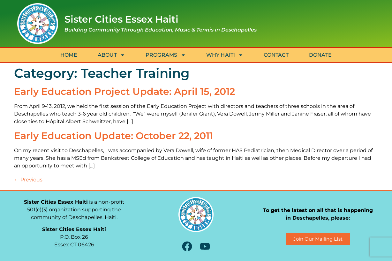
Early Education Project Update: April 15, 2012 (124, 91)
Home (68, 55)
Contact (276, 55)
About (111, 55)
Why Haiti (225, 55)
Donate (320, 55)
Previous (28, 180)
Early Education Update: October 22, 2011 (113, 136)
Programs (166, 55)
